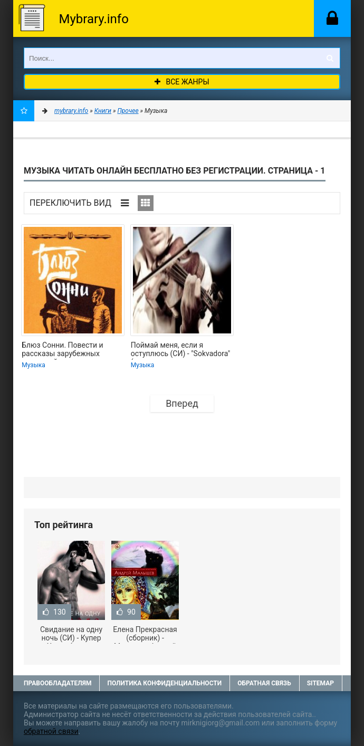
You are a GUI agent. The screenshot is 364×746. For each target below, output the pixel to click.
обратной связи (51, 731)
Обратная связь (264, 683)
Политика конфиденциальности (164, 683)
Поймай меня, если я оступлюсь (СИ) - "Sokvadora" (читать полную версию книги (181, 350)
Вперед (182, 403)
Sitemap (320, 683)
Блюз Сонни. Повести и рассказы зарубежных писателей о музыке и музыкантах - (62, 350)
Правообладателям (57, 683)
